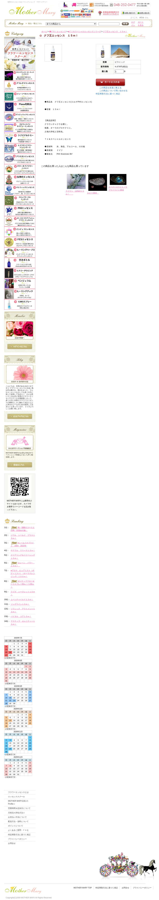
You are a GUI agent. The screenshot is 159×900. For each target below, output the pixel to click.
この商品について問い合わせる (113, 91)
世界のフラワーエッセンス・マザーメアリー (32, 12)
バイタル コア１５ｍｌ (21, 616)
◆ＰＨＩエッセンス (57, 31)
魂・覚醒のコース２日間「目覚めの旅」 (22, 528)
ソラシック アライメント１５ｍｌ (23, 610)
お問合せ (12, 843)
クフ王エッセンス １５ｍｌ (115, 31)
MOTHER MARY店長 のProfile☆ (18, 802)
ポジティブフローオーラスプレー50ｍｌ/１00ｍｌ (22, 584)
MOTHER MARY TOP (83, 888)
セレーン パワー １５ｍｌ (22, 564)
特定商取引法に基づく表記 (108, 94)
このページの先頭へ (125, 218)
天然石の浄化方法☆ (16, 813)
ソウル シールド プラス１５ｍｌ (23, 536)
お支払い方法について (17, 817)
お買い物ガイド (129, 13)
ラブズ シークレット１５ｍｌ (23, 593)
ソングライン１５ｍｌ (20, 604)
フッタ (22, 889)
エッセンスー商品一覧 (24, 23)
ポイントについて (15, 826)
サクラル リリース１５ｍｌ (23, 550)
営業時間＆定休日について (19, 808)
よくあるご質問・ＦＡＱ (18, 830)
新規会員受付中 (90, 13)
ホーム (44, 31)
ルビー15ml (93, 193)
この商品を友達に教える (110, 88)
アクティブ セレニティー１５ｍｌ (23, 622)
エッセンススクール (16, 797)
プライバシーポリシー (17, 839)
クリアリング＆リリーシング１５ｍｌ (23, 556)
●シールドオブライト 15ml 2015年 (22, 544)
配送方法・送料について (18, 821)
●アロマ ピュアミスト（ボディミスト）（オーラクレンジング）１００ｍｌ (23, 573)
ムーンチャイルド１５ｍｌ (22, 599)
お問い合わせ (143, 13)
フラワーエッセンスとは (18, 792)
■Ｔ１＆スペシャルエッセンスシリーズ (84, 31)
